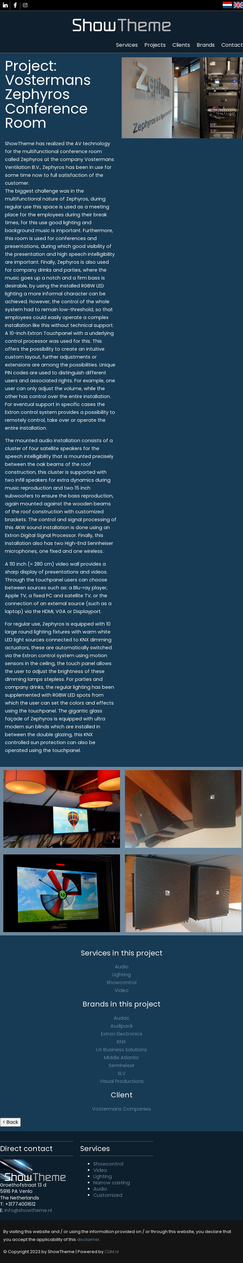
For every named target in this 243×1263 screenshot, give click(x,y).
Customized (107, 1195)
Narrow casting (111, 1182)
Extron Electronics (121, 1034)
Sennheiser (121, 1065)
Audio (122, 966)
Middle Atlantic (121, 1057)
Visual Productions (122, 1081)
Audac (122, 1018)
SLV (122, 1073)
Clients (181, 45)
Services (127, 45)
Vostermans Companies (121, 1109)
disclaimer (88, 1239)
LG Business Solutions (121, 1049)
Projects (155, 45)
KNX (121, 1041)
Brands (206, 45)
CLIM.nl (112, 1251)
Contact (232, 45)
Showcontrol (121, 982)
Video (122, 990)
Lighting (121, 974)
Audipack (121, 1026)
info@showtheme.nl (28, 1210)
